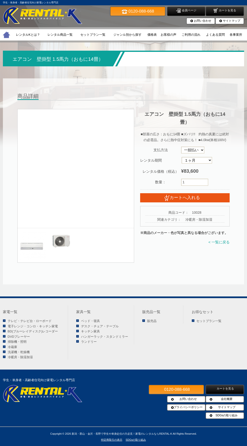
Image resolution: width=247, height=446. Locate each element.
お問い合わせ (202, 20)
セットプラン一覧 (92, 34)
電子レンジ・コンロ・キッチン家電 (33, 326)
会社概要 (227, 399)
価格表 (152, 34)
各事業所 (236, 34)
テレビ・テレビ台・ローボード (30, 321)
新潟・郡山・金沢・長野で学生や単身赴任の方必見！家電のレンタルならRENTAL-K (122, 433)
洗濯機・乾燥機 (19, 352)
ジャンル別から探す (127, 34)
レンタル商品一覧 (60, 34)
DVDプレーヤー (19, 336)
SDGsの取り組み (226, 415)
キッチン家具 (90, 331)
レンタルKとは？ (28, 34)
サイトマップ (231, 20)
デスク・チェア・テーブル (100, 326)
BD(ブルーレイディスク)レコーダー (33, 331)
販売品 (152, 321)
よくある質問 (215, 34)
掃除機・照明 (17, 341)
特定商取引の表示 (111, 439)
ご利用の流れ (191, 34)
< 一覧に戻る (219, 242)
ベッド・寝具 (90, 321)
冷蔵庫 (12, 347)
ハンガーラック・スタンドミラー (104, 336)
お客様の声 (168, 34)
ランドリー (89, 341)
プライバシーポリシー (188, 407)
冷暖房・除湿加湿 (20, 357)
